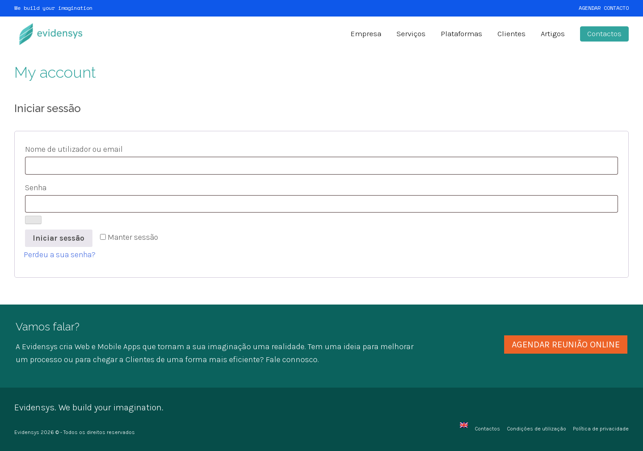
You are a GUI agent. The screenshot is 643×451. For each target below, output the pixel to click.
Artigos (553, 33)
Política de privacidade (601, 429)
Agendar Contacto (604, 8)
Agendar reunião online (566, 344)
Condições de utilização (536, 429)
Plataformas (461, 33)
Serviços (411, 33)
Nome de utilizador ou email (76, 148)
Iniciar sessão (58, 238)
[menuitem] (464, 425)
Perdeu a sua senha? (60, 254)
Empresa (366, 33)
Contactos (604, 33)
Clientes (511, 33)
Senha (38, 186)
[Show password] (33, 220)
